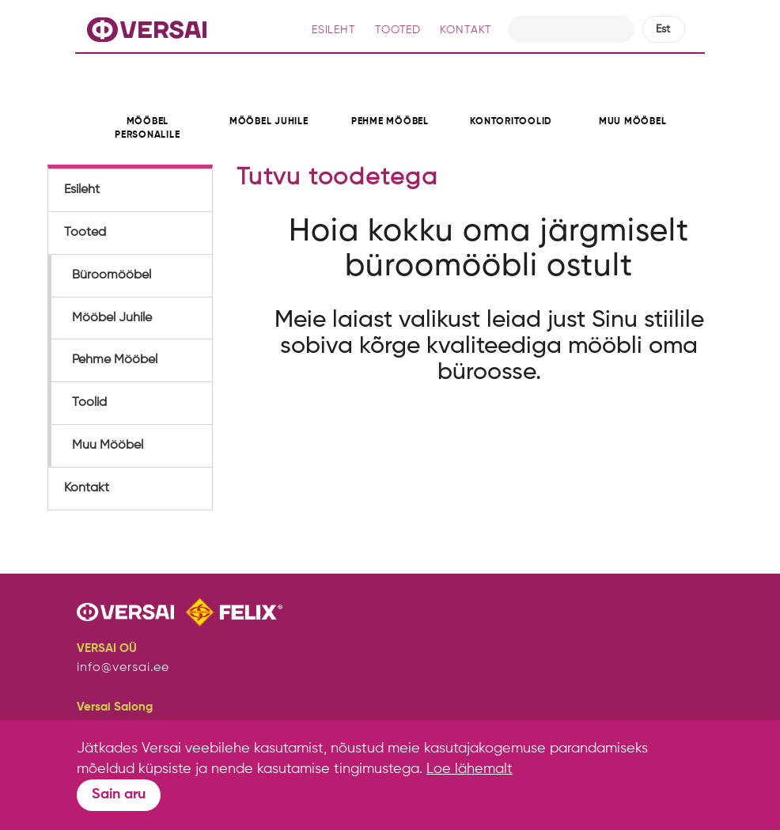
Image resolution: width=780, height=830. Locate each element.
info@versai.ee (123, 667)
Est (663, 29)
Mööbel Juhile (112, 318)
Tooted (85, 232)
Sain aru (119, 794)
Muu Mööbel (107, 445)
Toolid (89, 402)
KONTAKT (466, 30)
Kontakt (86, 488)
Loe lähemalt (469, 769)
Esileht (82, 190)
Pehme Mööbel (114, 360)
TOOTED (398, 30)
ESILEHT (334, 30)
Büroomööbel (111, 275)
